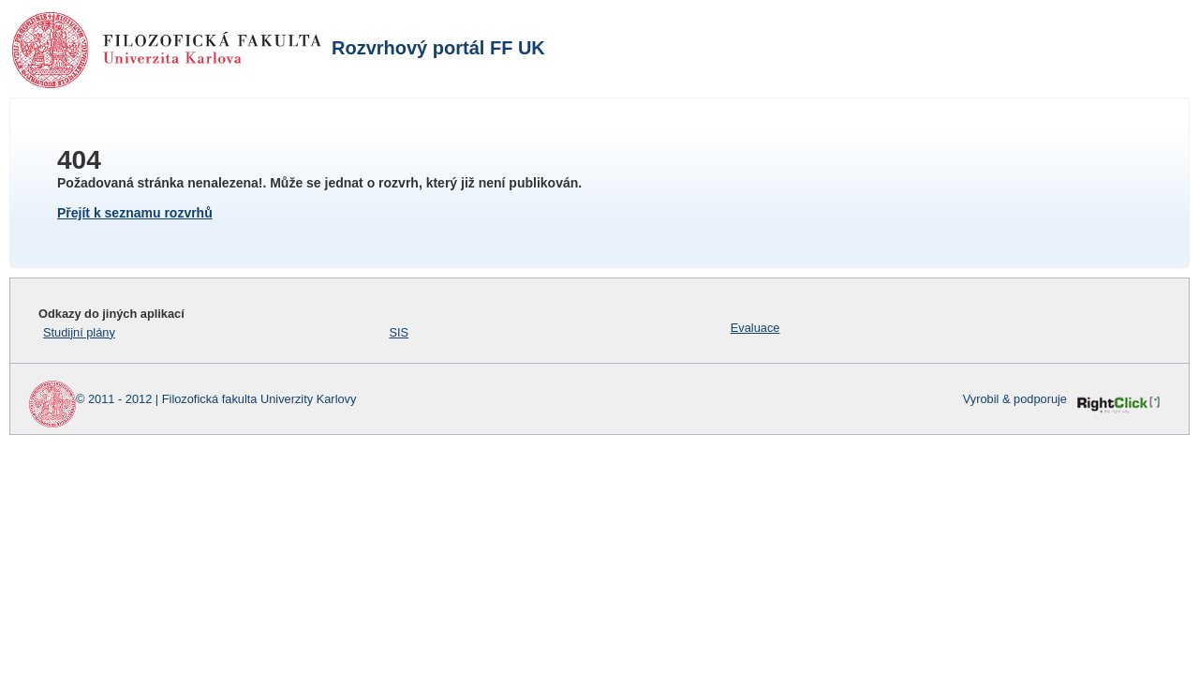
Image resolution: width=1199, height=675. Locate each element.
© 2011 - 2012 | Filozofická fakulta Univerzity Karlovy (216, 399)
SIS (398, 332)
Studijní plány (79, 332)
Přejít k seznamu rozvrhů (135, 212)
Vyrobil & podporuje (1015, 399)
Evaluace (755, 328)
